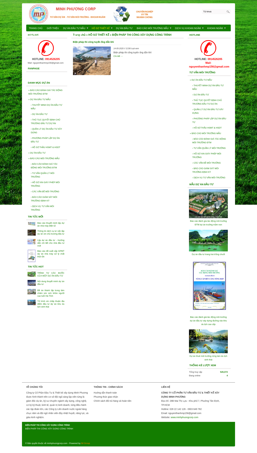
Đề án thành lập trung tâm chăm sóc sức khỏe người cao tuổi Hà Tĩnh (50, 293)
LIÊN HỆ (77, 35)
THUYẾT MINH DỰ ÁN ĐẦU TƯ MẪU (208, 87)
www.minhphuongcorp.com (184, 417)
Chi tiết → (118, 56)
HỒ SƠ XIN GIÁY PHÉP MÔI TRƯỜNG (206, 155)
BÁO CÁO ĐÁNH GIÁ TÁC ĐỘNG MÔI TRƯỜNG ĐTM (209, 141)
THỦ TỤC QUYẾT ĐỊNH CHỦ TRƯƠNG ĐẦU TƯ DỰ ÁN (207, 102)
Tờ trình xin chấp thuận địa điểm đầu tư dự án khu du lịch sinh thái (50, 304)
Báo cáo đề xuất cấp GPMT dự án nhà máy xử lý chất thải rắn (50, 254)
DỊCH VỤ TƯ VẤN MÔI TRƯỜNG (208, 177)
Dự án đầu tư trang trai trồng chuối (208, 254)
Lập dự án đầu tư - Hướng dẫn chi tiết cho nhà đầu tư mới (50, 243)
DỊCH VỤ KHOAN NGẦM (189, 28)
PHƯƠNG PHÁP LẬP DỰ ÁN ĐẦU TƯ (209, 120)
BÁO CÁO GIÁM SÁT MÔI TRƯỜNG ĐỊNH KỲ (205, 170)
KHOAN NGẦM (216, 28)
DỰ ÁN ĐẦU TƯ (200, 94)
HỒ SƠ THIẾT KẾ (102, 28)
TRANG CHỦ (35, 28)
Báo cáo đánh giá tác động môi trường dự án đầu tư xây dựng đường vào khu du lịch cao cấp (208, 320)
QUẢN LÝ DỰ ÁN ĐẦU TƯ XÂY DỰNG (207, 111)
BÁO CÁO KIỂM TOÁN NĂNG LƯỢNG (49, 35)
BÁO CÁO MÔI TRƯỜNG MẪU (205, 133)
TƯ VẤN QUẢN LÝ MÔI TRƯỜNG (209, 148)
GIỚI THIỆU (53, 28)
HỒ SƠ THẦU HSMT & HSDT (207, 128)
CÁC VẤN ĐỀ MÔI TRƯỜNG (206, 163)
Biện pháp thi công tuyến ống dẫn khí (93, 42)
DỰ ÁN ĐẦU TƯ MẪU (201, 80)
